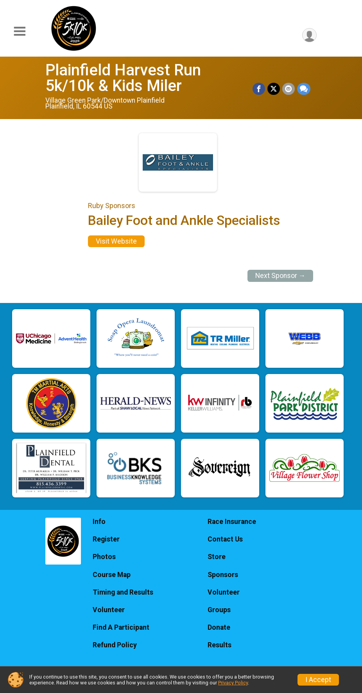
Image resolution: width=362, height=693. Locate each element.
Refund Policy (115, 645)
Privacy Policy (233, 683)
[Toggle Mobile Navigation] (19, 31)
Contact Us (225, 539)
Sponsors (223, 575)
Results (219, 645)
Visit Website (116, 241)
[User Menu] (309, 35)
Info (99, 522)
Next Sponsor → (280, 276)
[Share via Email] (288, 89)
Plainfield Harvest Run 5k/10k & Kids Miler (123, 78)
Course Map (112, 575)
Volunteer (109, 610)
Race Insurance (232, 522)
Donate (219, 627)
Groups (219, 610)
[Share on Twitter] (273, 89)
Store (217, 557)
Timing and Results (123, 592)
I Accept (318, 680)
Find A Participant (121, 627)
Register (106, 539)
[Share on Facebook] (259, 89)
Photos (104, 557)
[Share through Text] (303, 89)
